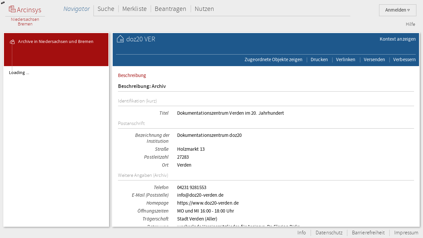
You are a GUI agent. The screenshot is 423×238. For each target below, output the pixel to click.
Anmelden (397, 10)
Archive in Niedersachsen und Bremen (51, 42)
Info (301, 233)
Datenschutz (329, 233)
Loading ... (19, 73)
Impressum (406, 233)
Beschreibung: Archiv (142, 86)
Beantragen (171, 9)
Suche (105, 9)
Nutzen (204, 9)
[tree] (56, 146)
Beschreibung (132, 75)
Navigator (76, 9)
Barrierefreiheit (368, 233)
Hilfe (410, 24)
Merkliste (134, 9)
